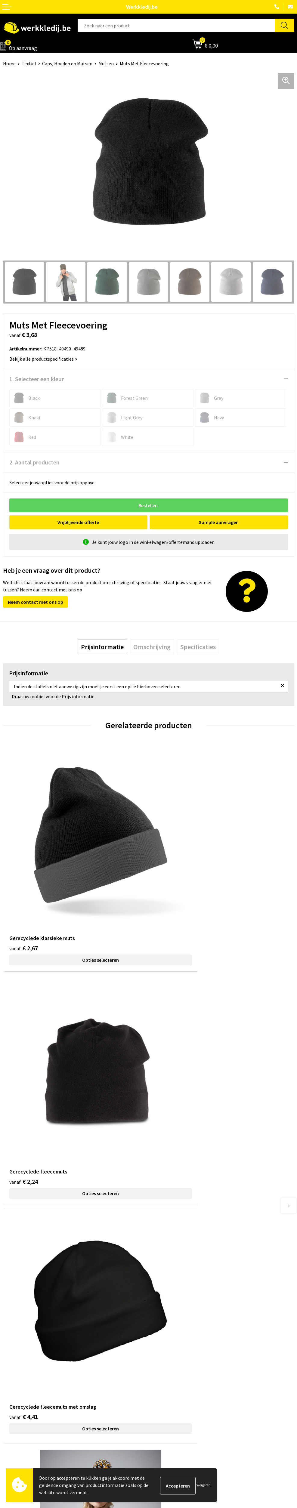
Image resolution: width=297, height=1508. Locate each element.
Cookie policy (165, 1283)
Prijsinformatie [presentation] (102, 647)
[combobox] (176, 25)
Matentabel (15, 1381)
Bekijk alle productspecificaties (43, 359)
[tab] (102, 646)
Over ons (12, 1354)
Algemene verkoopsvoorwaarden (185, 1292)
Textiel (29, 63)
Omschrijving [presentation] (152, 647)
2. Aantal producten (34, 462)
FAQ (155, 1301)
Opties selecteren (75, 910)
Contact (159, 1264)
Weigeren (203, 1485)
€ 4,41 (23, 1084)
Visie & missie (16, 1372)
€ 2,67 (23, 898)
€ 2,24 (169, 898)
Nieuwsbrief (15, 1363)
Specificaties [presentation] (198, 647)
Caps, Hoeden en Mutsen (67, 63)
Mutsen (106, 63)
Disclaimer (162, 1354)
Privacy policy (165, 1273)
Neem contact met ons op (35, 602)
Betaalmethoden (169, 1363)
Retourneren (164, 1372)
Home (9, 63)
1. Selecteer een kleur (36, 379)
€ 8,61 (169, 1084)
